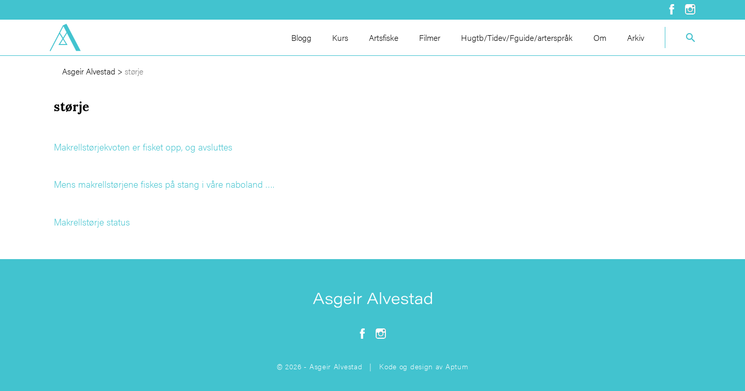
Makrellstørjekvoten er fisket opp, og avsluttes (143, 146)
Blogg (301, 37)
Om (599, 37)
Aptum (457, 366)
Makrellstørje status (92, 221)
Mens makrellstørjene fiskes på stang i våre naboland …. (164, 183)
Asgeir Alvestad (88, 71)
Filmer (429, 37)
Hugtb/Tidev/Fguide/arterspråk (517, 37)
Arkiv (635, 37)
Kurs (340, 37)
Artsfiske (383, 37)
